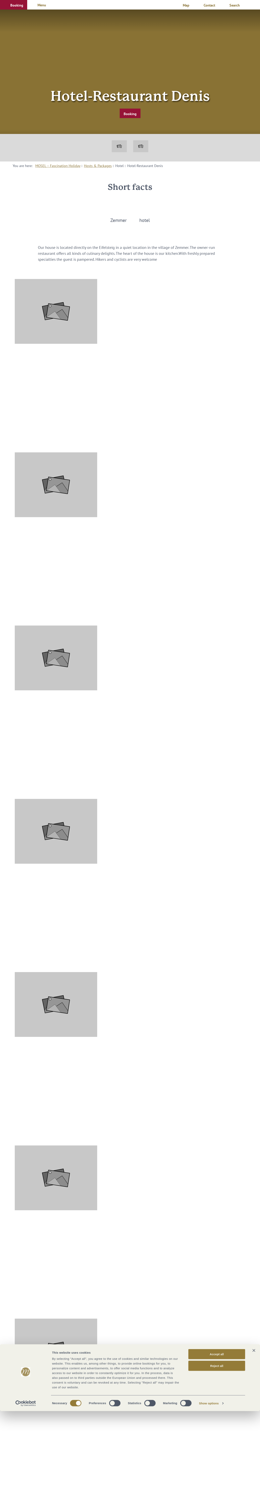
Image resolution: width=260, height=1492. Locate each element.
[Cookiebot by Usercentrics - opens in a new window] (25, 1484)
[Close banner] (253, 1431)
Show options (209, 1484)
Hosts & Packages (98, 165)
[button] (13, 5)
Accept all (217, 1435)
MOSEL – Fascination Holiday (57, 165)
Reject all (216, 1446)
